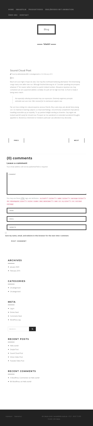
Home (11, 9)
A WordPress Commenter (19, 378)
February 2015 (15, 271)
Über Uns (12, 15)
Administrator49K (23, 74)
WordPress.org (15, 320)
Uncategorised (15, 288)
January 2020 (14, 267)
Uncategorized (34, 74)
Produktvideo (36, 9)
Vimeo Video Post (16, 357)
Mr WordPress (15, 381)
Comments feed (16, 316)
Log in (12, 308)
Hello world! (14, 346)
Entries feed (14, 312)
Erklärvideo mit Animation (59, 9)
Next (76, 140)
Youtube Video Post (17, 361)
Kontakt (24, 15)
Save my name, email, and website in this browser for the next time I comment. (37, 236)
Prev (16, 140)
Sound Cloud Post (16, 353)
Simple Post (14, 349)
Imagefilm (21, 9)
